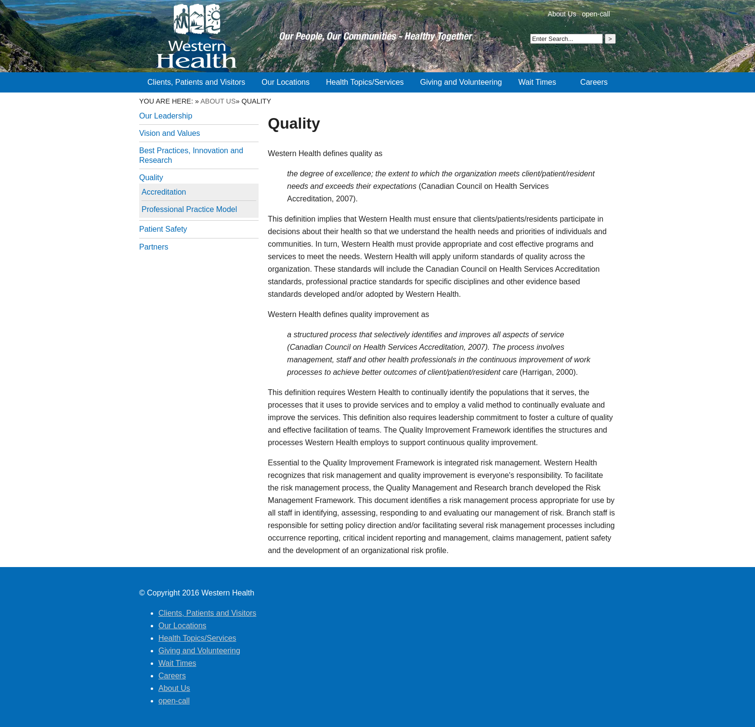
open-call (596, 14)
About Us (561, 14)
